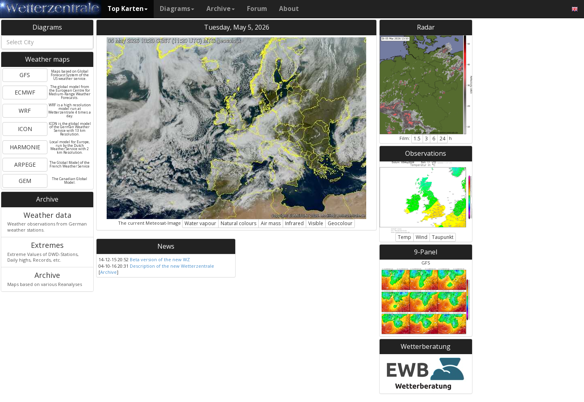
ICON (25, 129)
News (165, 246)
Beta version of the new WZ (160, 259)
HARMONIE (25, 147)
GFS (24, 75)
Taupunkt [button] (442, 237)
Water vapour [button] (200, 223)
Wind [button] (421, 237)
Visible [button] (315, 223)
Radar (426, 27)
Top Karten (127, 8)
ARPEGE (25, 164)
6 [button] (433, 138)
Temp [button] (404, 237)
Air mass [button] (271, 223)
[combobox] (47, 42)
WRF (25, 110)
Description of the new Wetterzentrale (172, 266)
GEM (25, 181)
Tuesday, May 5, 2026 (236, 27)
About (289, 8)
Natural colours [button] (238, 223)
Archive (220, 8)
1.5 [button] (417, 138)
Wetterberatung (426, 346)
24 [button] (442, 138)
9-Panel (425, 251)
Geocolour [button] (340, 223)
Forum (257, 8)
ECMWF (25, 92)
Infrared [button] (294, 223)
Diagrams (177, 8)
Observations (425, 153)
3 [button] (426, 138)
